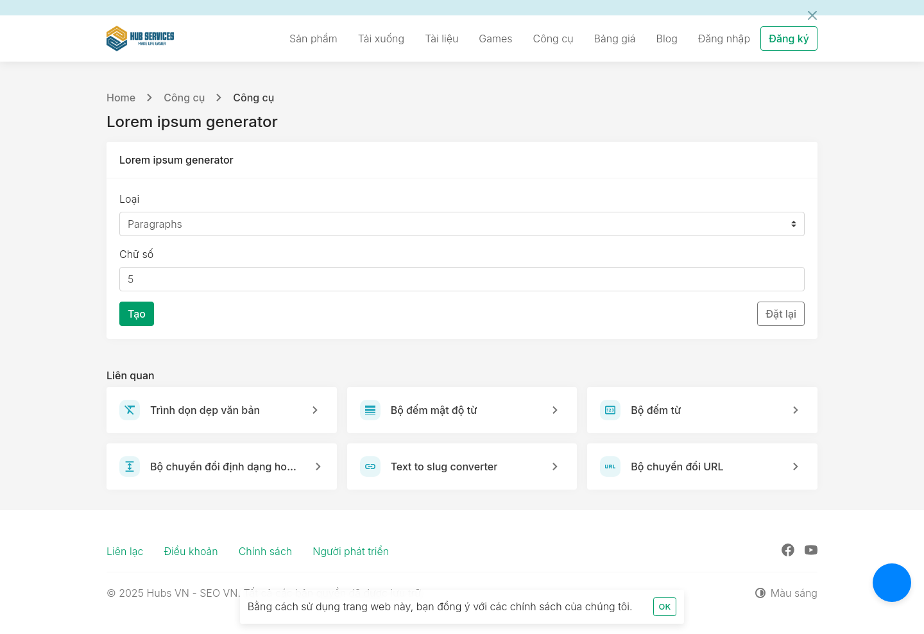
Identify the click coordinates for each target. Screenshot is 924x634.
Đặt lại (781, 313)
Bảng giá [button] (615, 38)
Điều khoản (191, 551)
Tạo (137, 313)
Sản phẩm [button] (313, 38)
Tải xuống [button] (381, 38)
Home (121, 97)
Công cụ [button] (553, 38)
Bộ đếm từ (656, 410)
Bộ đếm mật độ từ (434, 410)
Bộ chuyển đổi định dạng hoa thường (224, 466)
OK (665, 607)
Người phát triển (350, 551)
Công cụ (184, 97)
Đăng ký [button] (789, 38)
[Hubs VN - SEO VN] (140, 38)
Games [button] (495, 38)
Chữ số (136, 254)
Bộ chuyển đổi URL (677, 466)
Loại (129, 199)
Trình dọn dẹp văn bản (205, 410)
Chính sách (266, 551)
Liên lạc (125, 551)
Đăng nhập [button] (724, 38)
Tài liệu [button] (441, 38)
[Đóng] (812, 15)
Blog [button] (667, 38)
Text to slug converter (444, 466)
